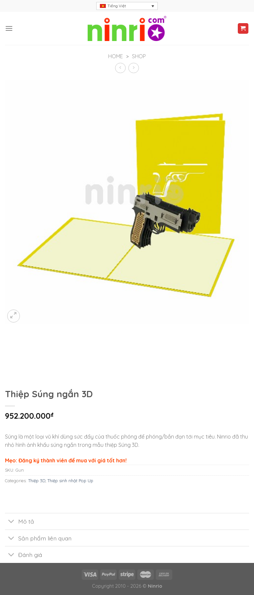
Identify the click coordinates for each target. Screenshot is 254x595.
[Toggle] (11, 522)
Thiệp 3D (36, 480)
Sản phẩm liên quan (38, 538)
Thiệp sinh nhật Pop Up (70, 480)
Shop (139, 56)
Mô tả (19, 522)
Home (115, 56)
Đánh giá (23, 555)
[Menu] (9, 28)
